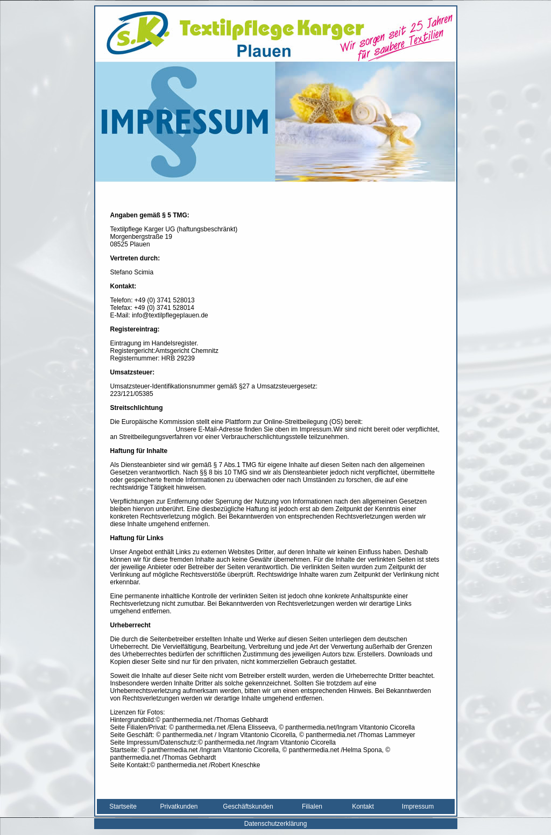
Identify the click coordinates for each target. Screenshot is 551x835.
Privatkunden (178, 806)
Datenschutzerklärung (275, 823)
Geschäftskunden (248, 806)
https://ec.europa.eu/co (143, 429)
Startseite (123, 806)
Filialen (312, 806)
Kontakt (363, 806)
